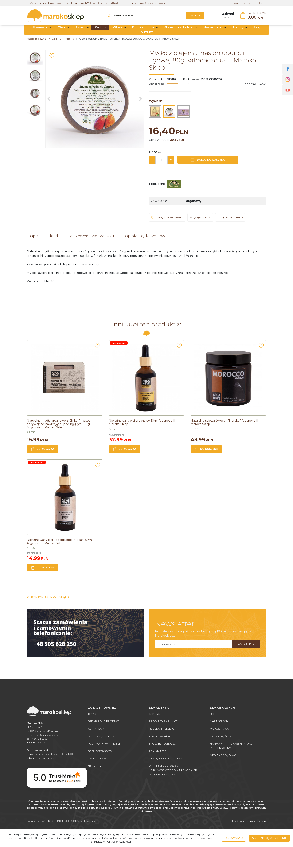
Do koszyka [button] (42, 451)
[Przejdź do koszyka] (256, 16)
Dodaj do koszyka (208, 162)
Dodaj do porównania (230, 219)
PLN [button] (260, 3)
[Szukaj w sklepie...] (146, 16)
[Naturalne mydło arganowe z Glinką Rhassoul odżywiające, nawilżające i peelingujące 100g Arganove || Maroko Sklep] (59, 426)
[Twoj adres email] (193, 646)
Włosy (117, 29)
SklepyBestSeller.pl (256, 820)
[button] (34, 238)
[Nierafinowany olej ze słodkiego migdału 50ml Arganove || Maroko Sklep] (59, 543)
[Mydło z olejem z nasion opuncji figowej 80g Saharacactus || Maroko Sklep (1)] (95, 101)
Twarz (80, 29)
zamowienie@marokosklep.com (147, 3)
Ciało (99, 29)
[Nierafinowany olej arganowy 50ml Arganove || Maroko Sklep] (142, 424)
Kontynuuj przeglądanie (51, 599)
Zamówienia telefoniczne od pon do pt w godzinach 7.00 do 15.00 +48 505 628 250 (74, 3)
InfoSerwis (238, 820)
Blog (256, 29)
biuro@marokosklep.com (48, 735)
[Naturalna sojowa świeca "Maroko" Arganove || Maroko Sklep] (224, 424)
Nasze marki (213, 29)
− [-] (152, 161)
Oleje (61, 29)
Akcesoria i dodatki (179, 29)
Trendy (237, 29)
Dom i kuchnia (143, 29)
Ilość (156, 153)
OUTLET (146, 34)
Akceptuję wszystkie (269, 838)
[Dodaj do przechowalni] (51, 57)
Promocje (40, 29)
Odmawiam (233, 838)
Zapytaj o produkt (200, 219)
